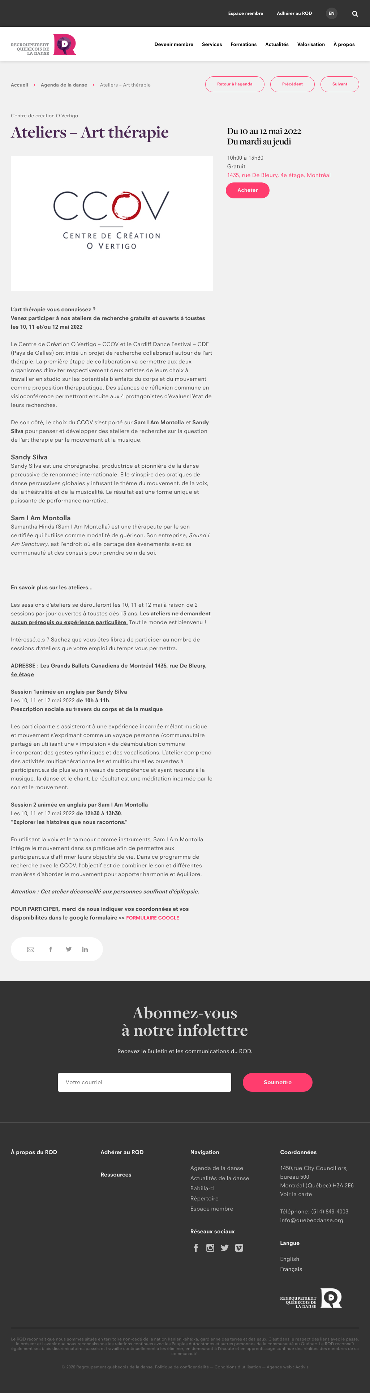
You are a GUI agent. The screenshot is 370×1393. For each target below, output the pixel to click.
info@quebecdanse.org (311, 1220)
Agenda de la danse (64, 85)
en (331, 13)
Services (212, 44)
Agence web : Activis (288, 1366)
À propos (344, 44)
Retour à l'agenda (235, 84)
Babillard (202, 1188)
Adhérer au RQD (294, 13)
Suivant (339, 84)
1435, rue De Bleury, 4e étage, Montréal (279, 175)
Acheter (247, 190)
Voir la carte (296, 1194)
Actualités (277, 44)
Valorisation (311, 44)
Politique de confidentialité (182, 1366)
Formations (244, 44)
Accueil (19, 85)
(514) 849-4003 (329, 1211)
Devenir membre (173, 44)
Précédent (292, 84)
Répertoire (204, 1198)
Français (291, 1269)
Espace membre (245, 13)
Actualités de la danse (219, 1178)
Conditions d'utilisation (238, 1366)
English (289, 1258)
